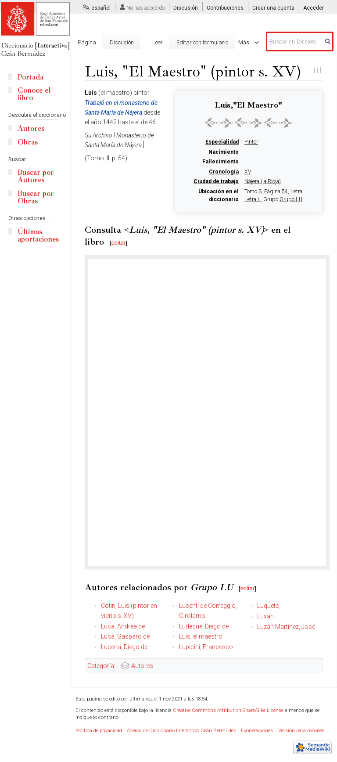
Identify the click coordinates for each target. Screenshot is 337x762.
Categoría (100, 665)
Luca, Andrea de (123, 626)
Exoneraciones (257, 730)
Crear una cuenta (273, 8)
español (101, 8)
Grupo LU (291, 199)
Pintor (251, 142)
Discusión (185, 8)
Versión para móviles (301, 730)
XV (247, 172)
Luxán (265, 616)
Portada (30, 77)
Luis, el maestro (200, 636)
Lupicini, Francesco (206, 646)
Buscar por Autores (36, 176)
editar (118, 242)
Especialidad (222, 142)
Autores (142, 665)
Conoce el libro (34, 94)
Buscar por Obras (36, 197)
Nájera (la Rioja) (262, 181)
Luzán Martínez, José (286, 626)
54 (285, 191)
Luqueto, (269, 605)
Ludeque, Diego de (204, 626)
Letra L (252, 199)
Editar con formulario (199, 42)
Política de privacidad (98, 730)
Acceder (313, 8)
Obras (28, 142)
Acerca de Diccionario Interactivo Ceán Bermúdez (181, 730)
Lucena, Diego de (124, 646)
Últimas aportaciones (38, 235)
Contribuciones (225, 8)
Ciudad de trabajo (216, 181)
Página (87, 42)
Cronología (224, 172)
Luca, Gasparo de (125, 636)
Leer (153, 42)
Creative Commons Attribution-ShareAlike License (228, 710)
